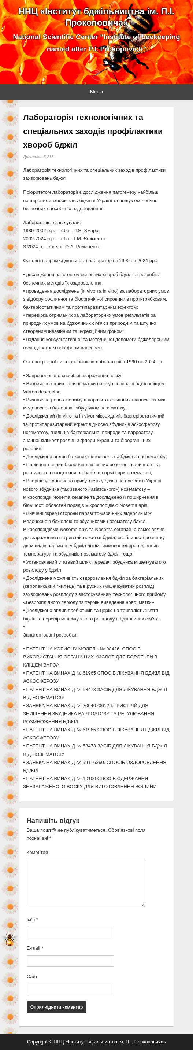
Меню (96, 91)
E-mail (35, 948)
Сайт (32, 976)
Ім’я (32, 919)
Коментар (37, 852)
